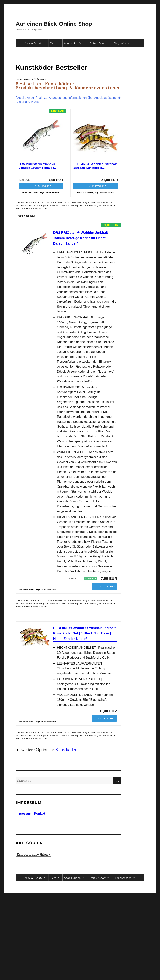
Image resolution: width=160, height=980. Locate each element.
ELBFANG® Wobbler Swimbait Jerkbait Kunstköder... (95, 165)
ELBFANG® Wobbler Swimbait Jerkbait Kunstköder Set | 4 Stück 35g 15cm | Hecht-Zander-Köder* (84, 633)
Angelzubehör (74, 43)
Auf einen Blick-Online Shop (54, 24)
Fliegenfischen (124, 43)
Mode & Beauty (35, 43)
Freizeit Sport (99, 43)
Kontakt (39, 813)
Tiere (55, 43)
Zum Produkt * (42, 186)
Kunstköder (65, 749)
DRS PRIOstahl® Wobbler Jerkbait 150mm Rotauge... (38, 165)
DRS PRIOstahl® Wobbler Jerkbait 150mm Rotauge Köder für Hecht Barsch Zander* (80, 238)
